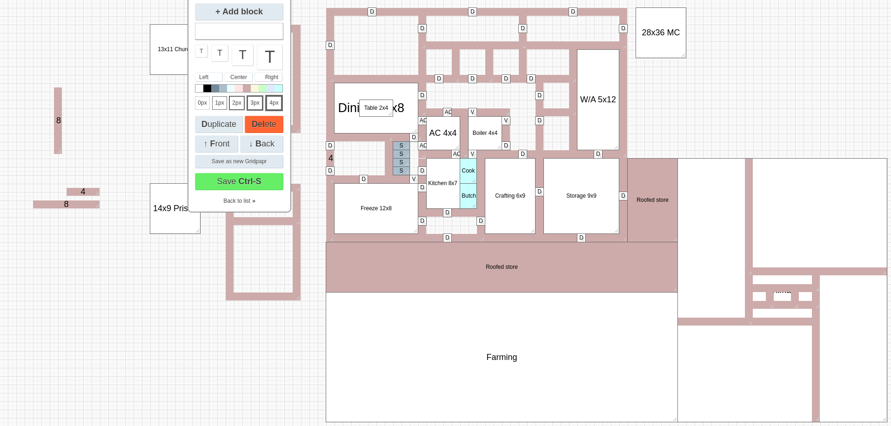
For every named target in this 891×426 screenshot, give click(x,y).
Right (271, 77)
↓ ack (262, 143)
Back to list (236, 201)
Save (239, 181)
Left (203, 77)
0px (202, 103)
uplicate (218, 124)
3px (254, 103)
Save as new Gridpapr (239, 161)
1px (219, 103)
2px (236, 103)
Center (238, 77)
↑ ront (216, 143)
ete (264, 124)
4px (273, 103)
